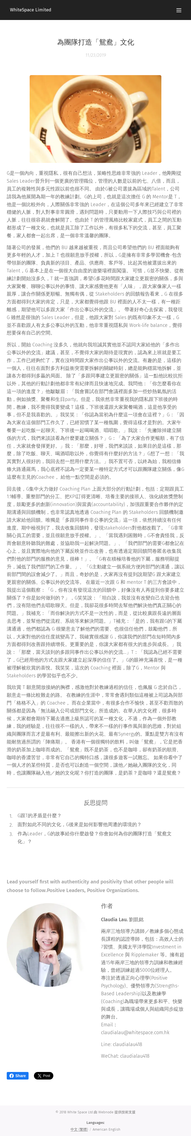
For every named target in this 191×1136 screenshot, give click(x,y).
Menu (178, 10)
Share (17, 1076)
